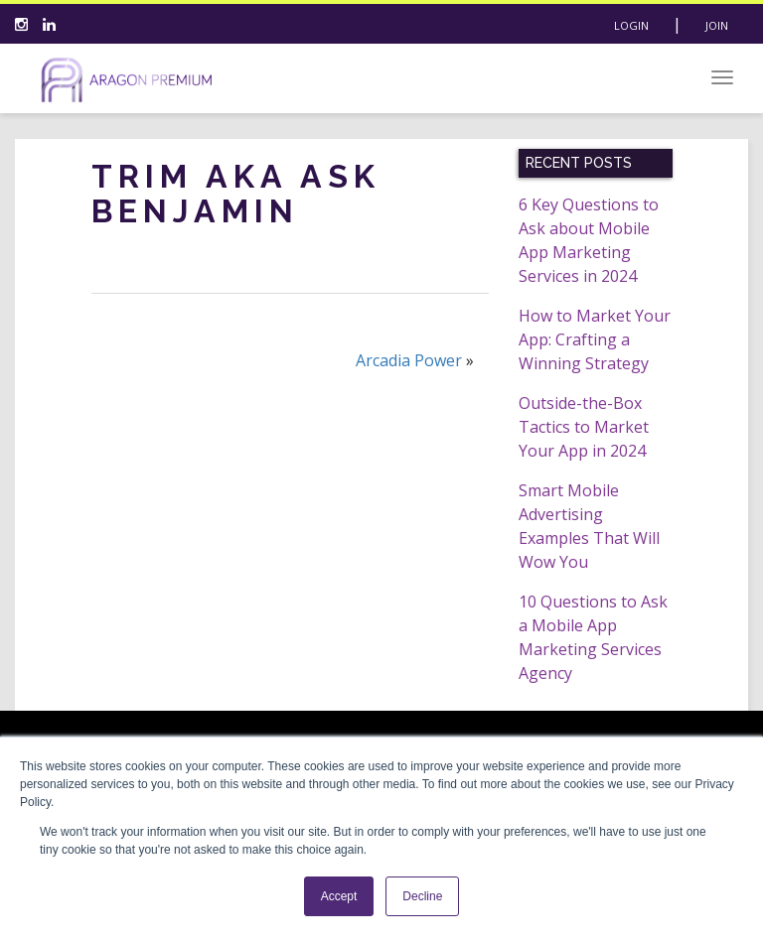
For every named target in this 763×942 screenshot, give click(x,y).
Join (716, 25)
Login (631, 25)
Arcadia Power (409, 360)
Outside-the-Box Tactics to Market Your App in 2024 (584, 427)
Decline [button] (422, 896)
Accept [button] (339, 896)
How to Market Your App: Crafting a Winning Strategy (595, 339)
